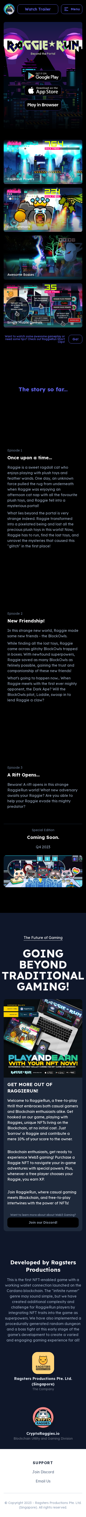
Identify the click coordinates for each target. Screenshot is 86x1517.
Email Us (43, 1481)
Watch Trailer (38, 9)
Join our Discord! (43, 1222)
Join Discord (43, 1472)
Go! (75, 339)
